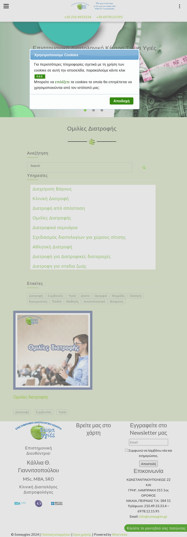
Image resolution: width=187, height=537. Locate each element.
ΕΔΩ (40, 76)
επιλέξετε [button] (63, 82)
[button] (121, 101)
